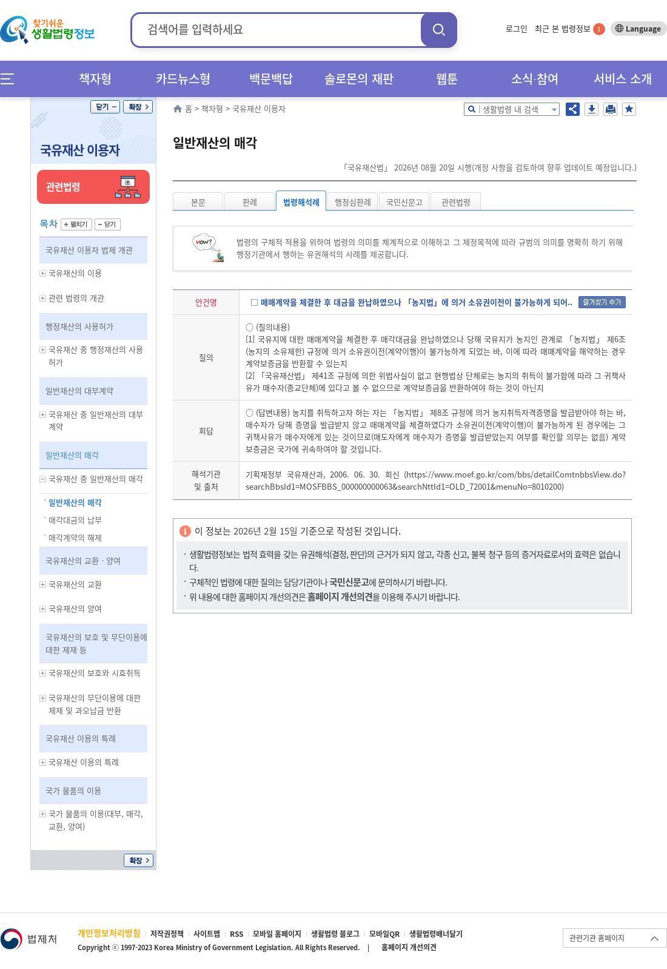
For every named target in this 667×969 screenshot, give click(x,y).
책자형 (95, 78)
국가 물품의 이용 (73, 790)
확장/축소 (138, 106)
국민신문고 (404, 202)
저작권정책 (167, 933)
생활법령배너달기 (436, 933)
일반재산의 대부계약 (79, 390)
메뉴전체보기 (11, 78)
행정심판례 (353, 202)
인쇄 (610, 109)
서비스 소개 (623, 78)
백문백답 (271, 78)
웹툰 (447, 78)
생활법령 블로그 (335, 933)
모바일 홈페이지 (277, 933)
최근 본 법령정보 (570, 28)
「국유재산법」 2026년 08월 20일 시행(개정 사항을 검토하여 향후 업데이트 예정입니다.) (488, 167)
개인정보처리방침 (109, 933)
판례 (250, 202)
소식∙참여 (534, 78)
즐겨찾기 (629, 109)
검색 (439, 29)
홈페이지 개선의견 (409, 947)
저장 (591, 109)
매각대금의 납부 (75, 519)
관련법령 (456, 202)
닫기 (105, 106)
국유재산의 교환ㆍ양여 (83, 560)
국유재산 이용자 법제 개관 (89, 249)
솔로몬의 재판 (359, 78)
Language (643, 28)
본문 (198, 202)
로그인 (517, 28)
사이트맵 (206, 933)
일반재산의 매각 (72, 455)
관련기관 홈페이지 (597, 938)
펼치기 (76, 224)
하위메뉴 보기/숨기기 (43, 273)
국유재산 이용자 (79, 149)
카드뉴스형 (183, 78)
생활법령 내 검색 (510, 109)
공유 (573, 109)
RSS (236, 933)
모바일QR (384, 933)
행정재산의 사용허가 (79, 326)
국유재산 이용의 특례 (80, 738)
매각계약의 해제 (75, 537)
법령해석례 (301, 202)
